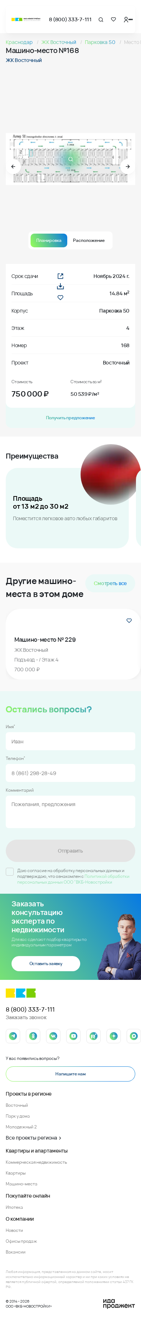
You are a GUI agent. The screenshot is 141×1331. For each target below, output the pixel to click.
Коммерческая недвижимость (36, 1162)
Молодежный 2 (21, 1127)
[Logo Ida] (119, 1304)
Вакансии (16, 1252)
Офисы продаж (21, 1241)
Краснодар (20, 42)
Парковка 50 (101, 42)
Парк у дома (18, 1116)
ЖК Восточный (59, 42)
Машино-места (21, 1184)
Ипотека (14, 1207)
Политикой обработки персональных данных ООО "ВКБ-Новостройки (73, 879)
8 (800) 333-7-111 (70, 19)
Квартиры (16, 1173)
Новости (14, 1230)
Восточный (17, 1105)
